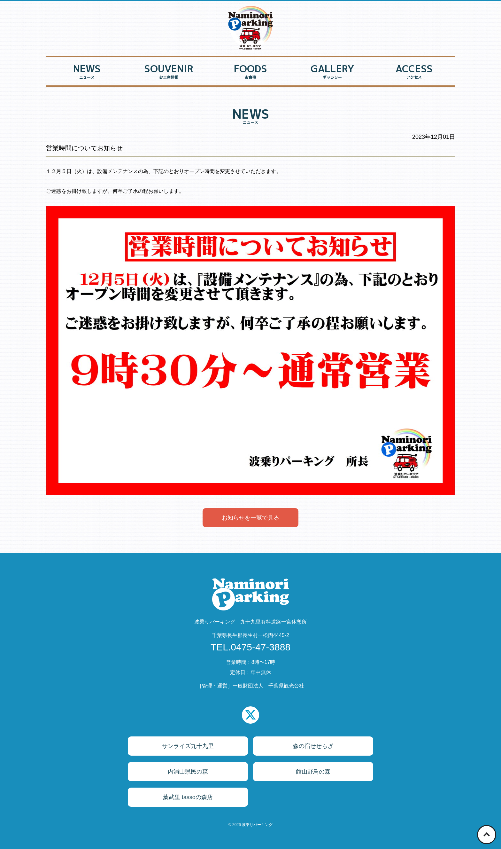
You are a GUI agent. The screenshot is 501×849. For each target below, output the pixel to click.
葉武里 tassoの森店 (188, 797)
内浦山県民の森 (188, 771)
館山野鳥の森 (313, 771)
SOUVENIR (169, 72)
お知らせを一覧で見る (250, 518)
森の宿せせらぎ (313, 746)
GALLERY (332, 72)
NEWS (87, 72)
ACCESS (414, 72)
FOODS (250, 72)
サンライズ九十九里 (188, 746)
